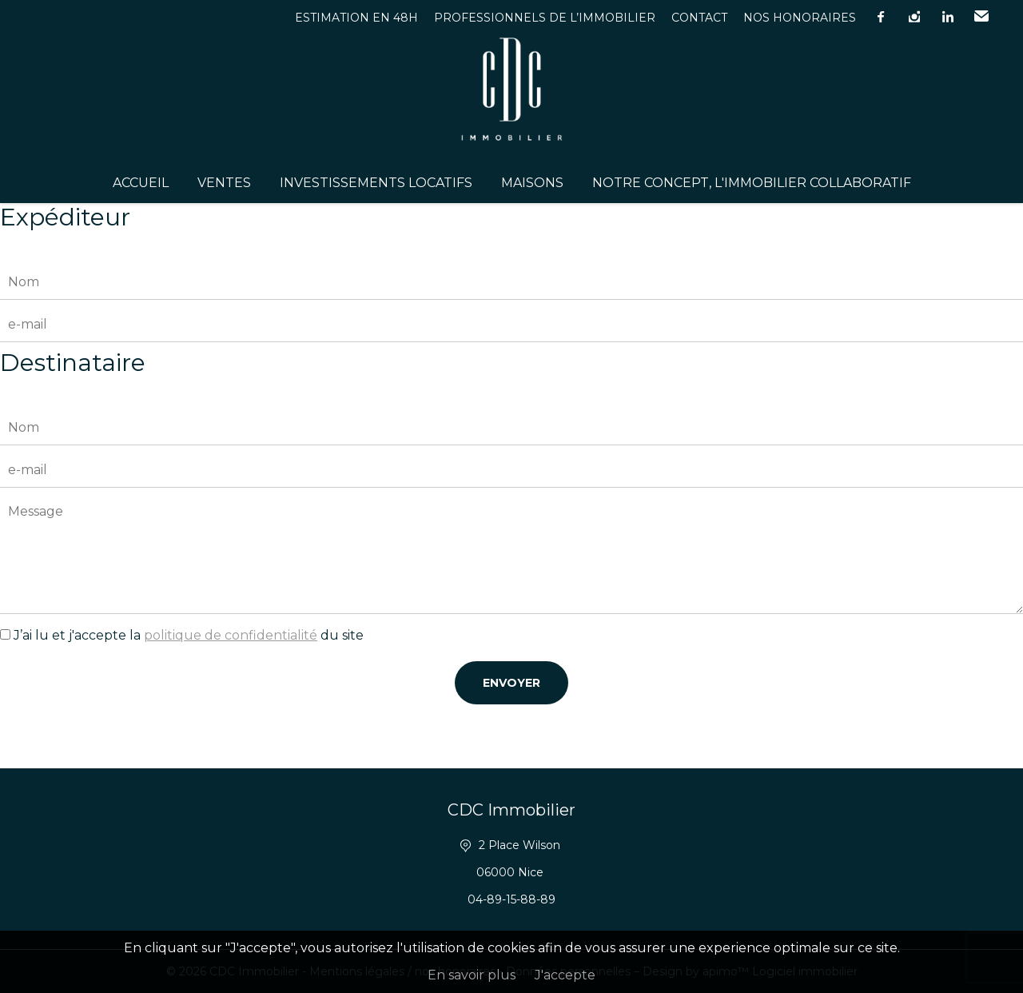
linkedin (948, 17)
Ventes (224, 182)
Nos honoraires (799, 17)
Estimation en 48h (356, 17)
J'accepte (565, 975)
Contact (699, 17)
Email (981, 17)
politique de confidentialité (230, 635)
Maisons (532, 182)
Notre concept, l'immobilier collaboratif (751, 182)
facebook (881, 17)
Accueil (141, 182)
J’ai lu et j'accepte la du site (189, 635)
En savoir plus (471, 975)
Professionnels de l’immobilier (544, 17)
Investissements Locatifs (376, 182)
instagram (914, 17)
